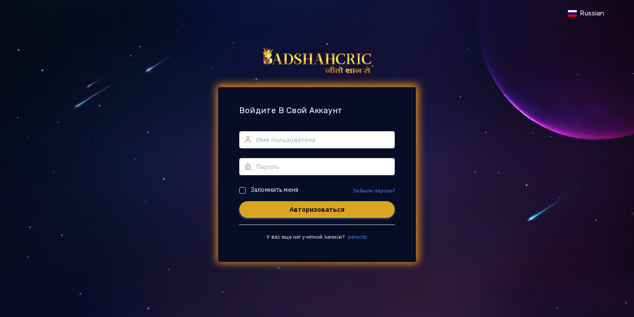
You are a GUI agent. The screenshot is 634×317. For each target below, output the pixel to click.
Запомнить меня (274, 190)
